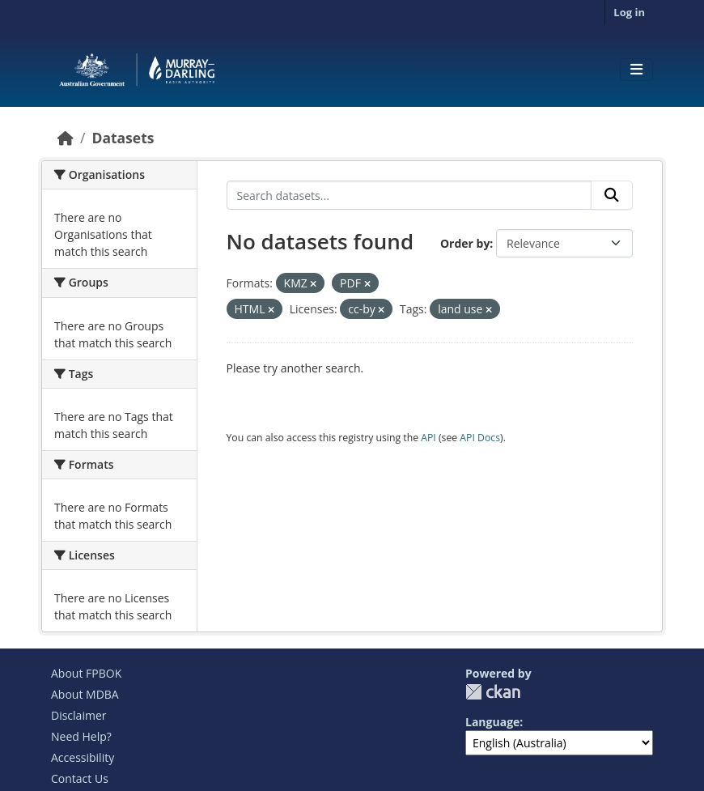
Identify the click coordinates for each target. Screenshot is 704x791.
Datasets (122, 137)
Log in (629, 12)
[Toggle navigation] (636, 69)
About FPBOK (86, 673)
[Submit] (612, 195)
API (428, 437)
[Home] (65, 137)
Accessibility (82, 757)
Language (492, 721)
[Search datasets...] (409, 195)
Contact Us (79, 778)
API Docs (480, 437)
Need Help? (81, 736)
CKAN (492, 691)
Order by (465, 243)
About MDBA (85, 694)
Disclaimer (78, 715)
